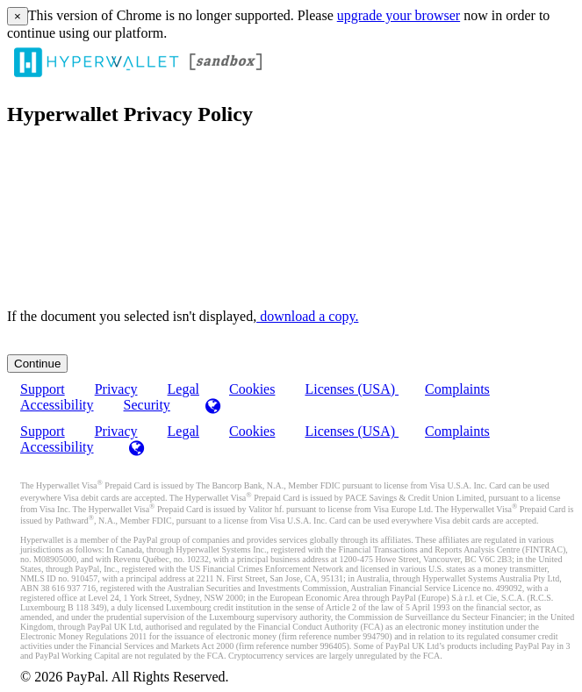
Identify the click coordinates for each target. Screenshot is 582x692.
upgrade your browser (398, 15)
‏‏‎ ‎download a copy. (307, 316)
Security (147, 404)
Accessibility (57, 404)
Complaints (457, 389)
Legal (183, 431)
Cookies (252, 389)
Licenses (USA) (352, 389)
